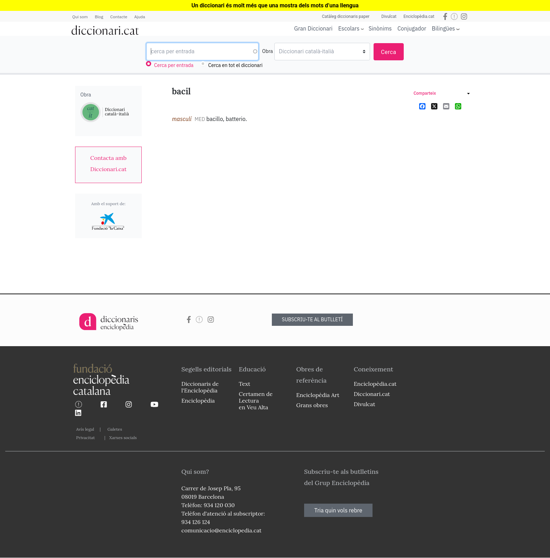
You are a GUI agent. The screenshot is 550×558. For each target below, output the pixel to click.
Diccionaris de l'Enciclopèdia (200, 387)
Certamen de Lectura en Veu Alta (256, 400)
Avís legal (85, 429)
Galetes (114, 429)
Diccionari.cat (372, 393)
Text (244, 383)
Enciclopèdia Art (318, 394)
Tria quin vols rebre (338, 510)
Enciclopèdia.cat (418, 16)
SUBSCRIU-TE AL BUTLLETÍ (312, 319)
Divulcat (388, 16)
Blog (99, 16)
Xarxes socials (122, 437)
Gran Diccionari (313, 28)
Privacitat (85, 437)
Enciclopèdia (198, 400)
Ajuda (139, 16)
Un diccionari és (212, 5)
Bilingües (443, 28)
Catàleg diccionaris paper (346, 16)
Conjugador (411, 28)
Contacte (118, 16)
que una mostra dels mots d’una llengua (307, 5)
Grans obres (312, 405)
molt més (245, 5)
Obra (267, 51)
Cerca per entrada (173, 65)
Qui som (80, 16)
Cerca (388, 52)
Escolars (349, 28)
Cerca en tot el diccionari (235, 65)
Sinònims (380, 28)
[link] (108, 163)
